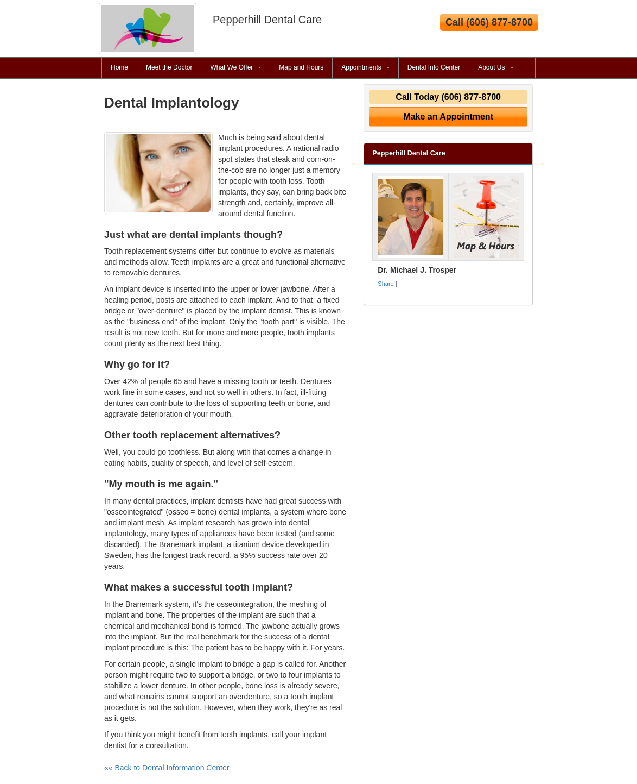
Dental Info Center (433, 67)
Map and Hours (301, 67)
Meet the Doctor (169, 67)
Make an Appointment (448, 116)
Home (119, 67)
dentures (118, 403)
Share (385, 283)
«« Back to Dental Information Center (166, 767)
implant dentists (217, 501)
